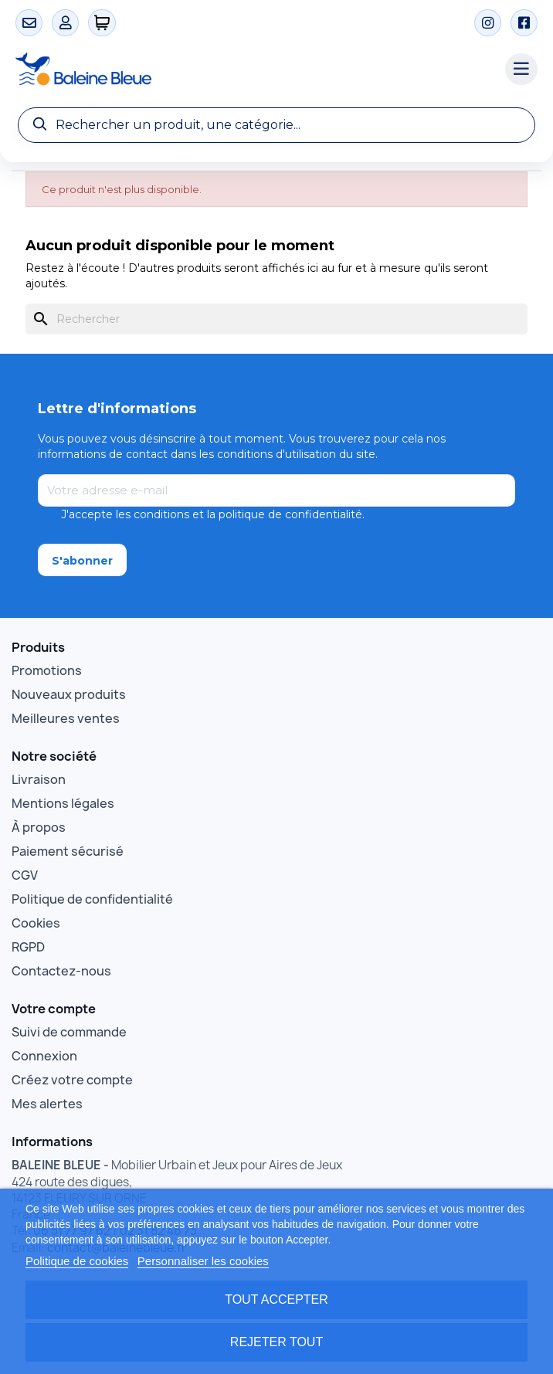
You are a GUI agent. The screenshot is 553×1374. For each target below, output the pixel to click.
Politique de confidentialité (92, 899)
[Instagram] (487, 22)
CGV (25, 875)
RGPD (28, 946)
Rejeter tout (276, 1342)
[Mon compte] (65, 22)
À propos (39, 827)
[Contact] (28, 22)
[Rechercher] (276, 319)
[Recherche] (276, 125)
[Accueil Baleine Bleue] (252, 69)
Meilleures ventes (66, 718)
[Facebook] (524, 22)
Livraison (39, 779)
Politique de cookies (76, 1260)
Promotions (47, 670)
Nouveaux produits (69, 694)
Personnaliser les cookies (203, 1260)
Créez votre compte (72, 1079)
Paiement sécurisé (68, 851)
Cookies (36, 922)
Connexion (44, 1055)
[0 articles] (102, 23)
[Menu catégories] (521, 69)
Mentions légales (63, 803)
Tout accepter (276, 1299)
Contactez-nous (61, 970)
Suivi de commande (69, 1031)
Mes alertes (47, 1103)
